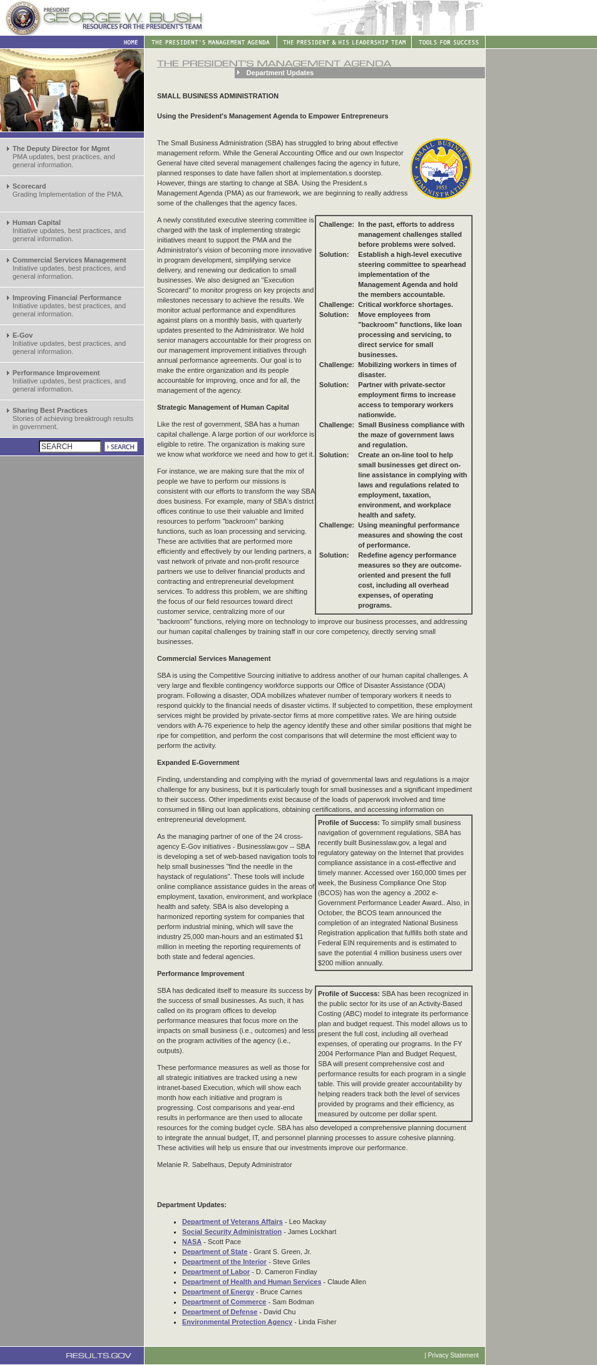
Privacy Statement (453, 1355)
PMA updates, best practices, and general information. (64, 157)
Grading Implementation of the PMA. (68, 190)
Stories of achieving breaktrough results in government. (73, 418)
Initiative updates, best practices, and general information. (69, 230)
